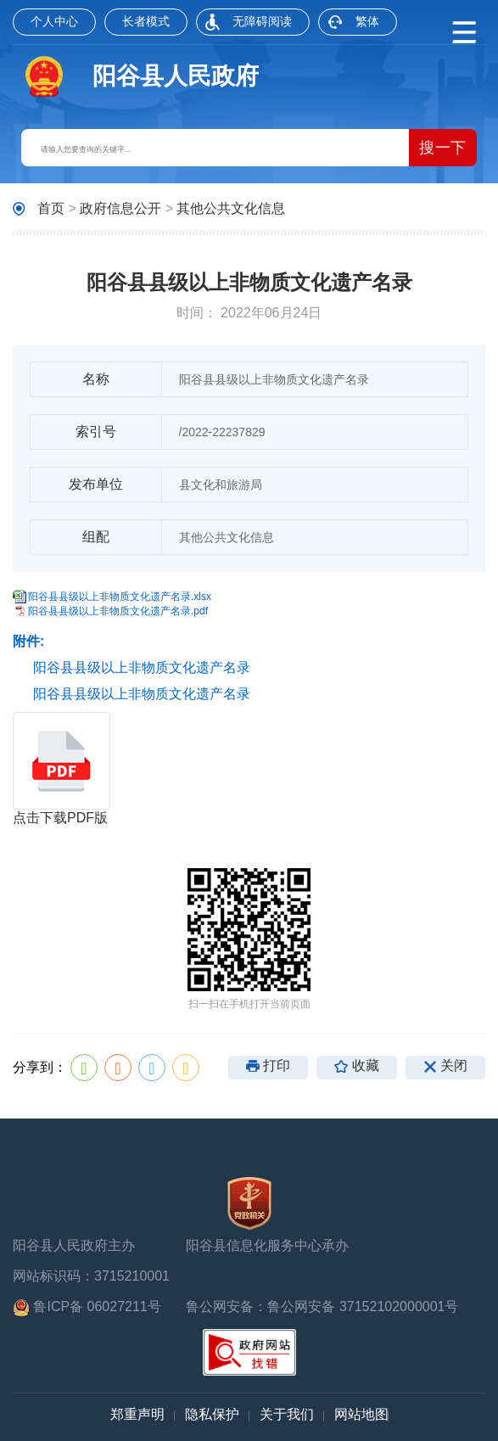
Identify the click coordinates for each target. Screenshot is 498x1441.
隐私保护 (212, 1414)
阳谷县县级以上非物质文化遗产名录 (141, 667)
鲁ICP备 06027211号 (87, 1307)
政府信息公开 (120, 208)
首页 (50, 208)
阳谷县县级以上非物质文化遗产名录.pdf (118, 611)
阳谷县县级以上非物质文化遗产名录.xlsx (119, 597)
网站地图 (361, 1414)
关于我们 (287, 1414)
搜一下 (443, 147)
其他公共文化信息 (230, 208)
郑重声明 (137, 1414)
